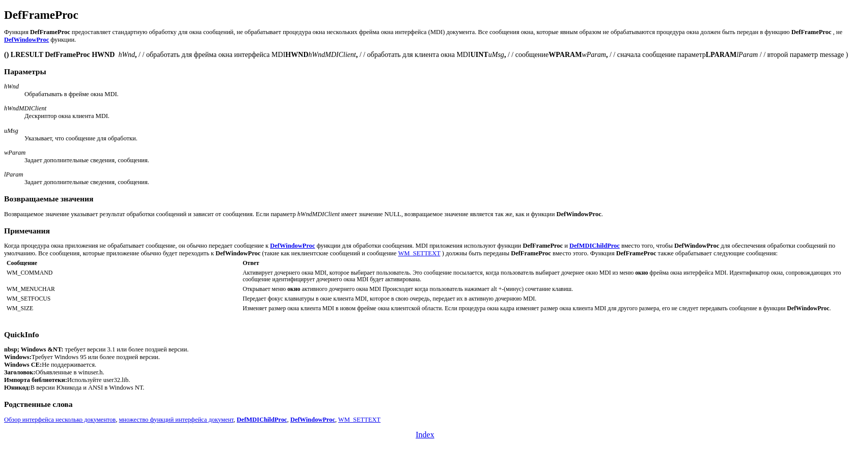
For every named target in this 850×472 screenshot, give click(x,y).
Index (425, 434)
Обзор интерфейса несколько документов (60, 419)
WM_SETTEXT (419, 253)
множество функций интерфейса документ (176, 419)
